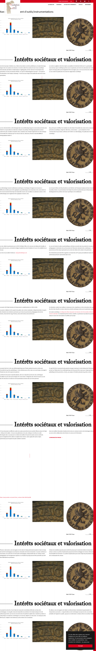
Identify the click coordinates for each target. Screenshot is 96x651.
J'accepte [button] (80, 645)
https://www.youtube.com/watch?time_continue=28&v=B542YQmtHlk (15, 497)
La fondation (51, 4)
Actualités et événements (70, 4)
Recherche (59, 4)
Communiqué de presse (55, 437)
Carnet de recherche (63, 1)
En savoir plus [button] (85, 642)
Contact (81, 4)
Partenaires (88, 4)
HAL (71, 1)
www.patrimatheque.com (21, 252)
